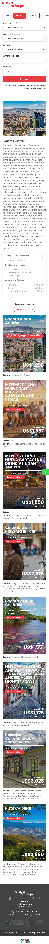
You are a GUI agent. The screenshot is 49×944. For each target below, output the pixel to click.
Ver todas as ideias (24, 309)
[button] (1, 14)
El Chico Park (12, 269)
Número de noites (11, 56)
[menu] (45, 5)
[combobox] (24, 27)
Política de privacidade (34, 933)
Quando (6, 45)
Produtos (7, 66)
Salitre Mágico (12, 276)
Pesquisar (24, 79)
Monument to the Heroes (18, 273)
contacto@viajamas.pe (29, 914)
